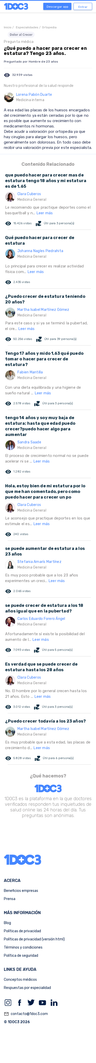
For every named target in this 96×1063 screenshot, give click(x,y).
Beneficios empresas (21, 891)
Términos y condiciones (23, 947)
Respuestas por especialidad (27, 988)
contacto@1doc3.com (26, 1014)
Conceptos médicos (20, 979)
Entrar (83, 7)
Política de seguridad (21, 955)
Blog (7, 923)
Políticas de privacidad (22, 931)
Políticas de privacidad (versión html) (34, 939)
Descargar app (57, 6)
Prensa (9, 899)
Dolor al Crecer (21, 34)
